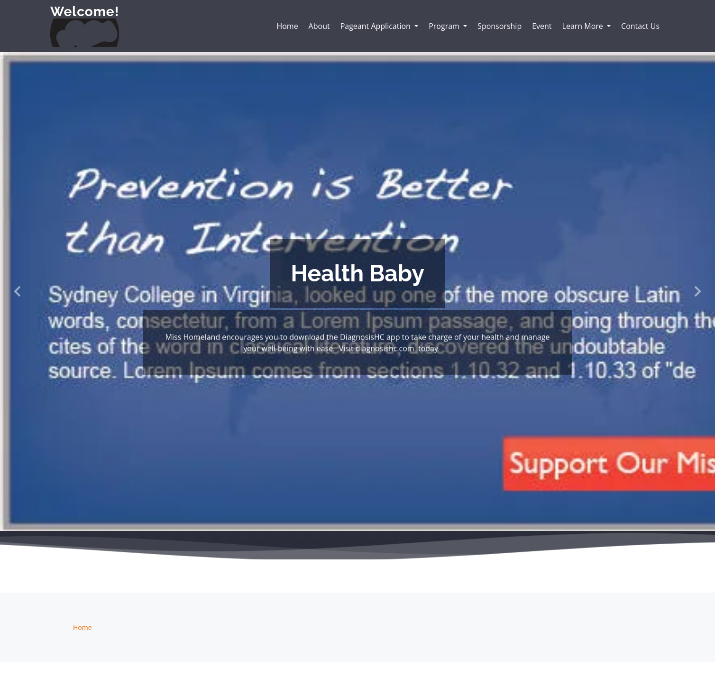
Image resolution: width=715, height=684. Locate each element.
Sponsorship (499, 26)
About (319, 26)
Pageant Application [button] (376, 26)
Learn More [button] (583, 26)
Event (541, 26)
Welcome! (84, 11)
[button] (18, 291)
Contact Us (640, 26)
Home (287, 26)
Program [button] (445, 26)
